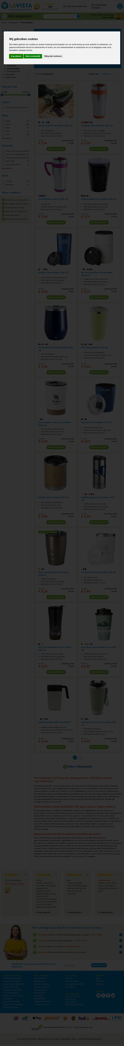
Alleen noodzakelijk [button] (32, 56)
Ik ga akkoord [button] (16, 56)
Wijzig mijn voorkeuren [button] (53, 56)
